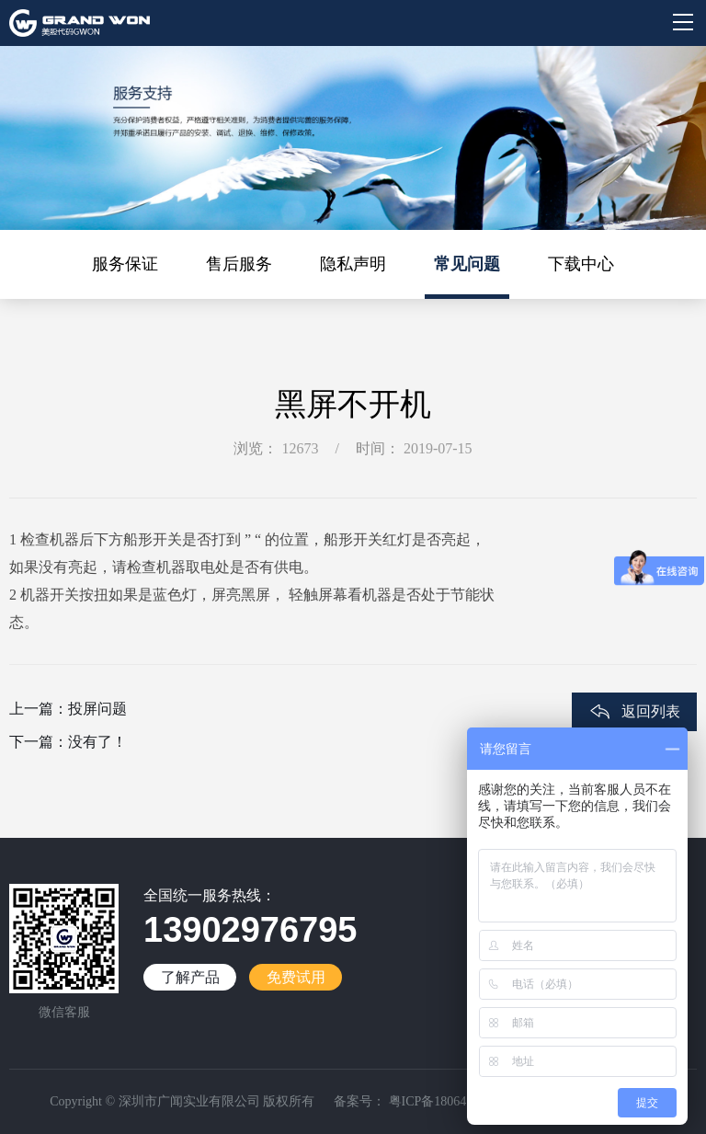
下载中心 (581, 264)
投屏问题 (97, 708)
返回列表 (650, 711)
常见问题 (467, 264)
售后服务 (239, 264)
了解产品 (190, 977)
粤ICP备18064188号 (441, 1101)
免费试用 (296, 977)
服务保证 (125, 264)
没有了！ (97, 742)
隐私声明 (353, 264)
